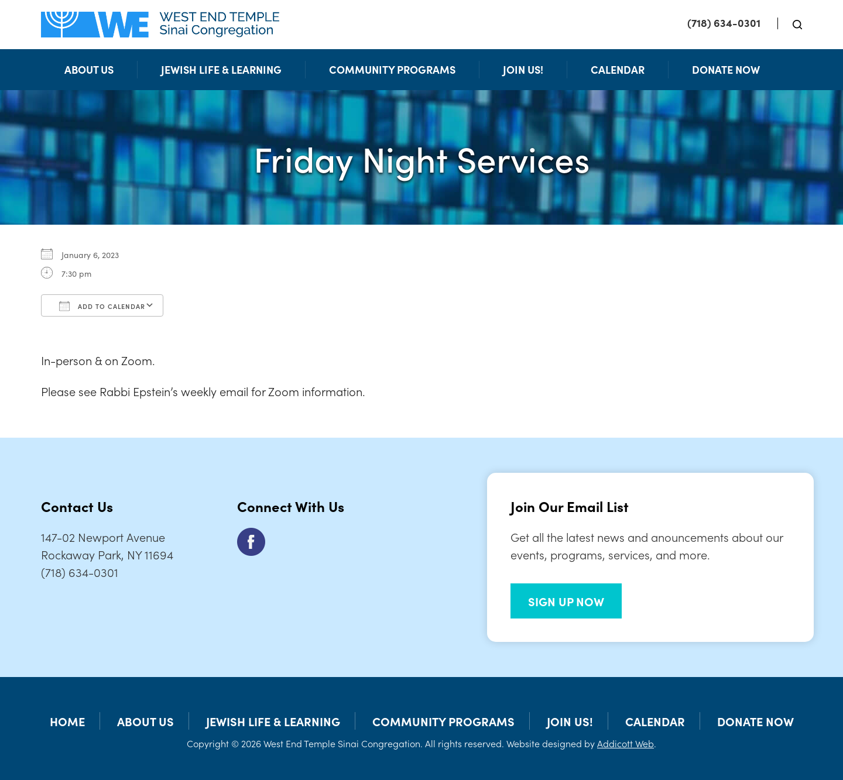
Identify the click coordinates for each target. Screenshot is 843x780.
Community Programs (392, 69)
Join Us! (523, 69)
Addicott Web (625, 743)
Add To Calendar (102, 306)
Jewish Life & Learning (221, 69)
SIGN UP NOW (566, 601)
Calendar (618, 69)
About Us (89, 69)
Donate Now (726, 69)
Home (67, 721)
